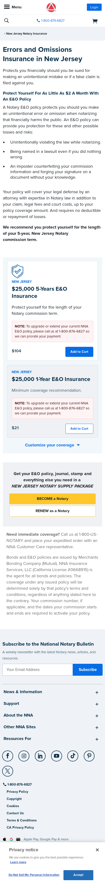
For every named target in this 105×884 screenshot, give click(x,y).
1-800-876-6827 (19, 784)
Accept (78, 875)
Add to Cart (79, 352)
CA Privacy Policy (20, 827)
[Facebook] (8, 754)
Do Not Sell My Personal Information (34, 875)
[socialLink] (8, 758)
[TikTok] (73, 754)
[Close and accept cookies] (97, 850)
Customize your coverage (49, 445)
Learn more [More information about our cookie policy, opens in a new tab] (18, 862)
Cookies (13, 806)
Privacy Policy (17, 792)
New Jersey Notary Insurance (26, 34)
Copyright (14, 799)
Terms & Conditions (22, 820)
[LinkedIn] (40, 754)
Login (94, 7)
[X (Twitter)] (8, 769)
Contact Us (15, 813)
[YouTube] (56, 754)
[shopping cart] (86, 20)
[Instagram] (24, 754)
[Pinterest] (89, 754)
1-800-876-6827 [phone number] (52, 21)
